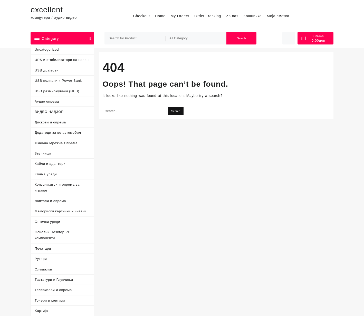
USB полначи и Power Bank (58, 81)
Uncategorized (47, 49)
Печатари (43, 248)
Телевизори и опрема (53, 290)
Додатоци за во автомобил (58, 132)
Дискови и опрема (50, 122)
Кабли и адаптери (50, 164)
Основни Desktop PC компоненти (53, 235)
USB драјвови (47, 70)
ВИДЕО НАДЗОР (49, 112)
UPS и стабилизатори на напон (62, 60)
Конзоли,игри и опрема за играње (57, 187)
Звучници (43, 153)
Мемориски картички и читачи (61, 211)
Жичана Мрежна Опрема (56, 143)
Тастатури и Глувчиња (54, 280)
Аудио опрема (47, 101)
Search (241, 38)
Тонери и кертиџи (50, 300)
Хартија (41, 311)
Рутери (41, 259)
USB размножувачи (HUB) (57, 91)
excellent (47, 9)
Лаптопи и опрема (50, 201)
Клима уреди (46, 174)
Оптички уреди (47, 222)
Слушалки (43, 269)
